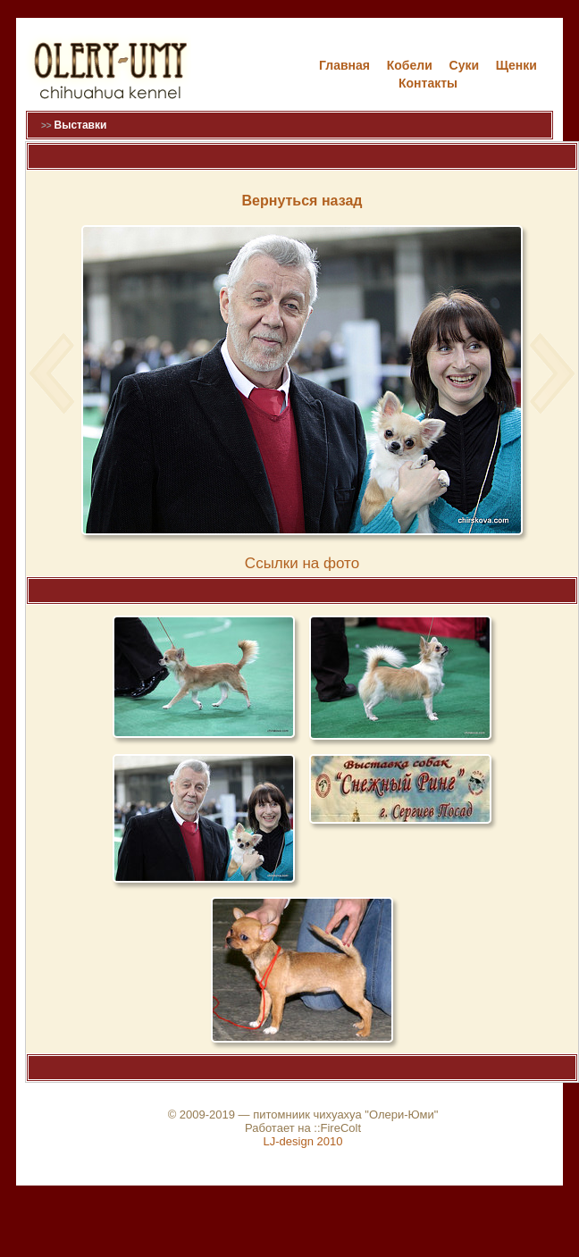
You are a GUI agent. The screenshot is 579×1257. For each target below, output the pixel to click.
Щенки (516, 65)
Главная (344, 65)
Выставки (80, 125)
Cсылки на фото (302, 563)
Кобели (409, 65)
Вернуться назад (302, 200)
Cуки (464, 65)
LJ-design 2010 (303, 1141)
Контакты (428, 83)
